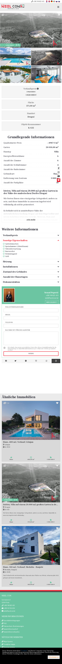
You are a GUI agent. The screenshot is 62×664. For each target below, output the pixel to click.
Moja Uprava (8, 642)
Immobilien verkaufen (11, 632)
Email (7, 315)
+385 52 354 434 (8, 608)
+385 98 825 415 (37, 1)
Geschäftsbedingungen (12, 621)
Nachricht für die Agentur (17, 330)
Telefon (9, 322)
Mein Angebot (51, 302)
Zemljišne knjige (9, 644)
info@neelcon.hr (52, 298)
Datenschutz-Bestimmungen (14, 626)
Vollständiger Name (14, 307)
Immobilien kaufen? (11, 629)
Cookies (24, 651)
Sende (31, 354)
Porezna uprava (9, 647)
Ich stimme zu (54, 657)
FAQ (5, 623)
